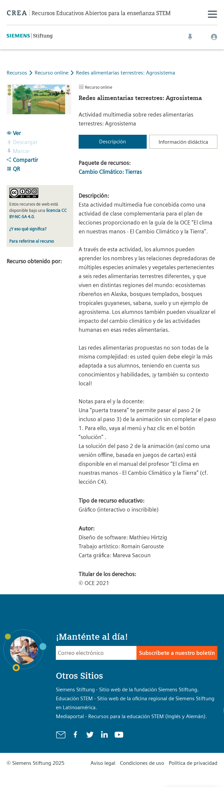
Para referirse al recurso (31, 241)
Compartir (22, 160)
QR (13, 169)
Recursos (17, 73)
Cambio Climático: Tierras (110, 172)
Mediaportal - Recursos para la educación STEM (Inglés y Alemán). (131, 716)
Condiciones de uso (142, 763)
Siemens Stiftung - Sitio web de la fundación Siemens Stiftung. (127, 689)
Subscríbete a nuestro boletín (177, 653)
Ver (14, 133)
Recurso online (52, 73)
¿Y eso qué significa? (27, 228)
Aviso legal (103, 763)
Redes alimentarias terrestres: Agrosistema (125, 73)
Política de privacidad (193, 763)
